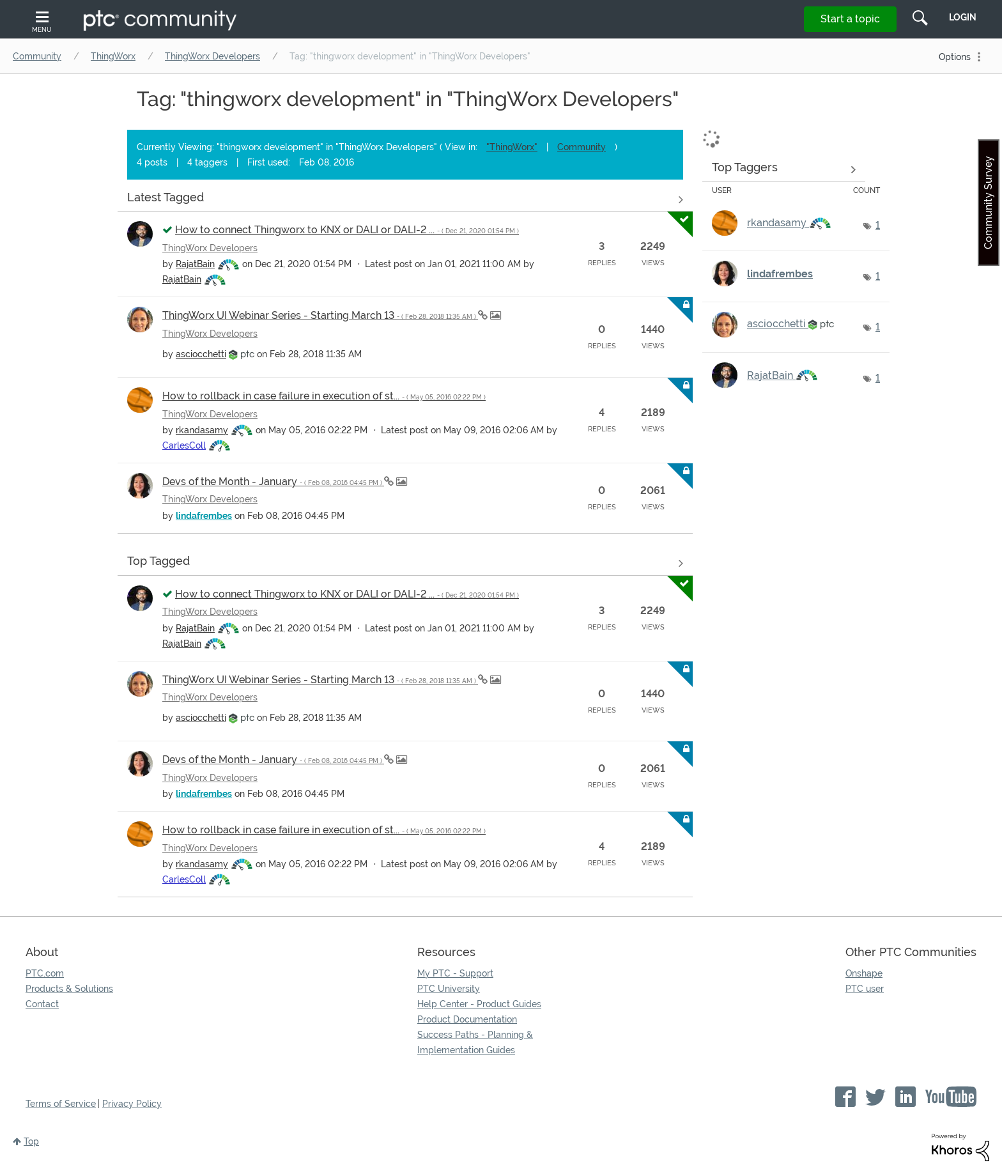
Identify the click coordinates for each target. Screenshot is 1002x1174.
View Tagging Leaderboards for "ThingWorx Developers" (783, 169)
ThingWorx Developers (212, 56)
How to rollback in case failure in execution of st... (324, 396)
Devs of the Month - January (273, 481)
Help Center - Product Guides (479, 1004)
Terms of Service (61, 1103)
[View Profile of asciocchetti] (201, 354)
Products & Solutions (69, 989)
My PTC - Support (455, 973)
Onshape (864, 973)
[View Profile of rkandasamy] (202, 430)
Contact (42, 1004)
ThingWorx (113, 56)
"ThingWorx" (511, 147)
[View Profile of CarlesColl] (184, 445)
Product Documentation (467, 1019)
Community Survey (988, 202)
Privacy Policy (132, 1103)
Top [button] (31, 1141)
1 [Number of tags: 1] (877, 225)
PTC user (864, 989)
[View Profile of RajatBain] (195, 264)
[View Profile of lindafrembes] (204, 516)
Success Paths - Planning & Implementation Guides (475, 1042)
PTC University (448, 989)
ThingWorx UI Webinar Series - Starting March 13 (320, 315)
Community (37, 56)
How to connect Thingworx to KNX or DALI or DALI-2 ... (347, 230)
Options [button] (955, 57)
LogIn (962, 17)
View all (405, 199)
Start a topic (850, 19)
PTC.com (45, 973)
